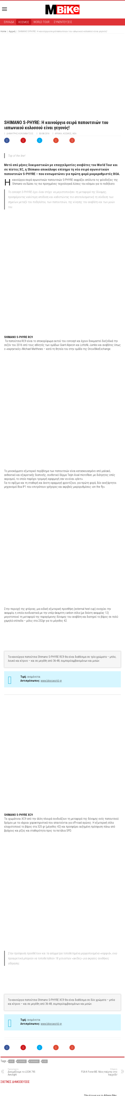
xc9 (44, 969)
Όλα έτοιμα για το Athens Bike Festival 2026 (100, 1004)
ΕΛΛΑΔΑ (9, 22)
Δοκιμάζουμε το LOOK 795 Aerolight (26, 980)
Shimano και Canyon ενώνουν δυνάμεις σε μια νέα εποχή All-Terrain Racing (100, 1056)
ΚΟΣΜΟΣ (24, 22)
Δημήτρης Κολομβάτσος (19, 133)
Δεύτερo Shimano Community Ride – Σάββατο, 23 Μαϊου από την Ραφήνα (22, 1022)
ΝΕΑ (74, 133)
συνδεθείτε (69, 1078)
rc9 (11, 969)
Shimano (34, 969)
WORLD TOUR (41, 22)
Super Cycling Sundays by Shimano (62, 1053)
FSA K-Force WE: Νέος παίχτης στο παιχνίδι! (98, 980)
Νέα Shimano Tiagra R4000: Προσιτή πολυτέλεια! (18, 1039)
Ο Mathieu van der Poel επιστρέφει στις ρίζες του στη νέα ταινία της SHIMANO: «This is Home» (61, 1024)
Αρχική (12, 31)
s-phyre (21, 969)
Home (3, 31)
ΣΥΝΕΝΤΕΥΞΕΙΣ (63, 22)
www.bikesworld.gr (51, 569)
